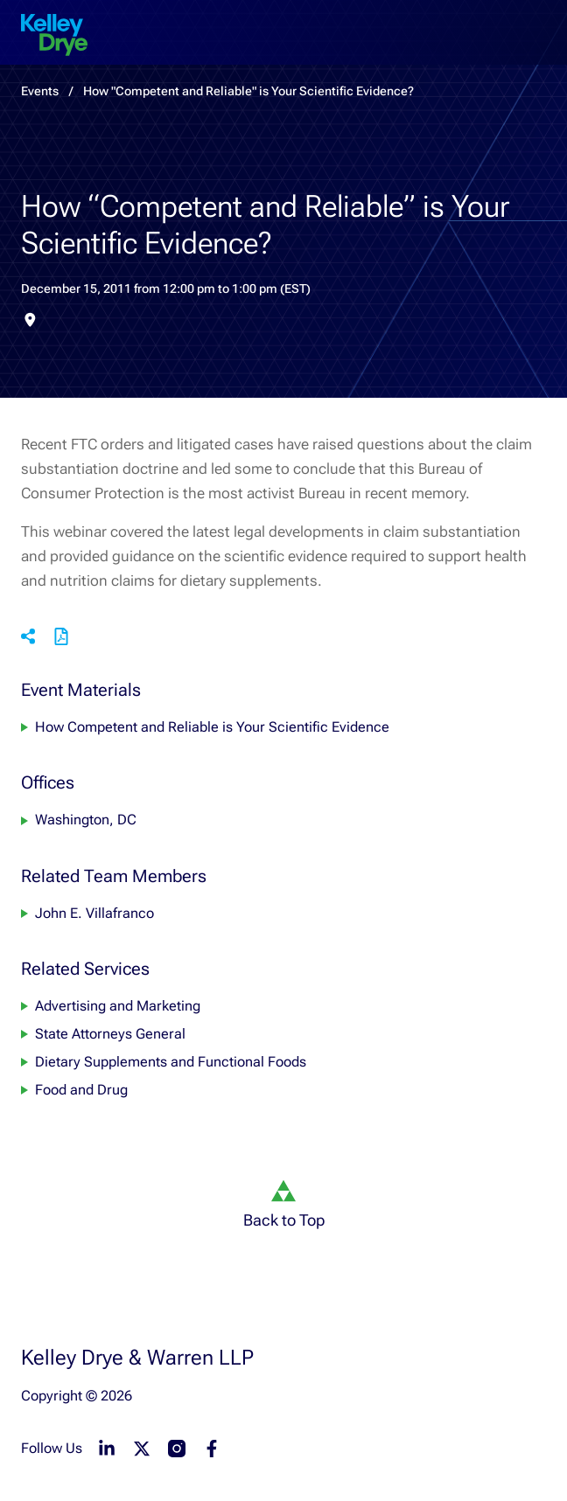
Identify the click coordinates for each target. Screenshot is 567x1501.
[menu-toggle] (539, 21)
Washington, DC (85, 820)
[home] (54, 35)
